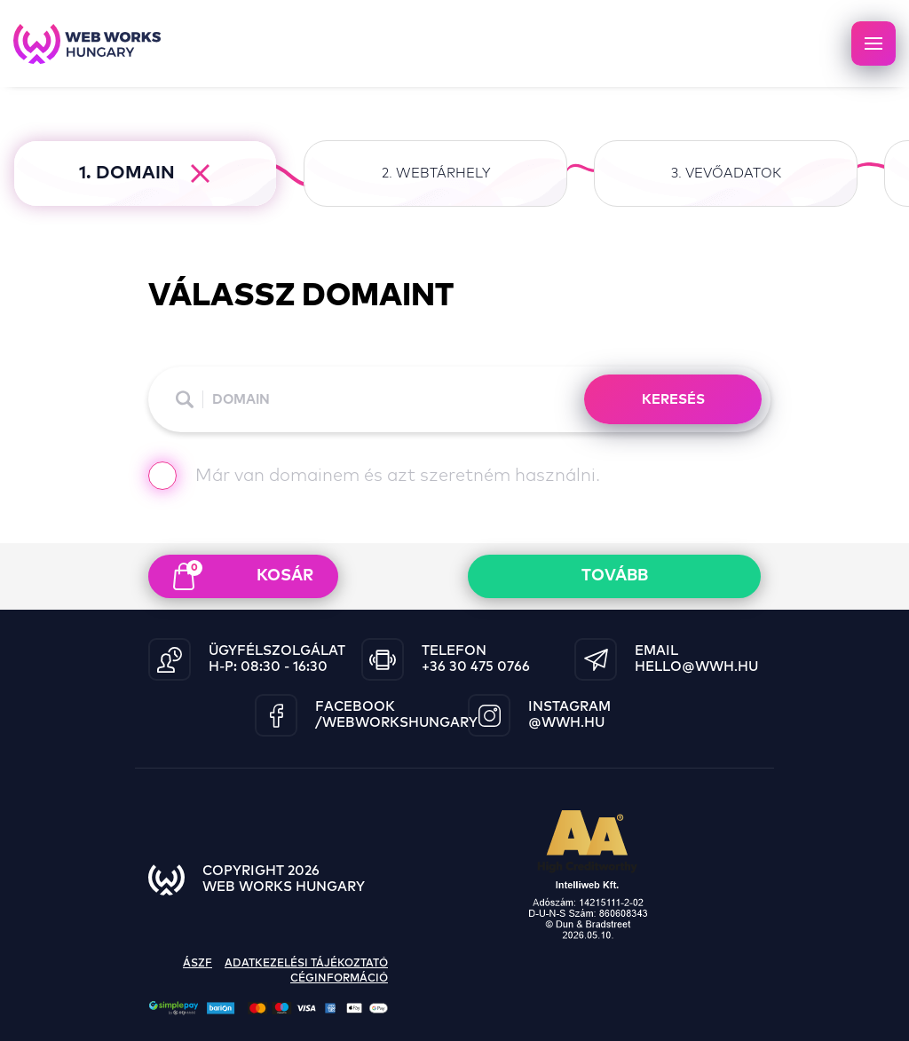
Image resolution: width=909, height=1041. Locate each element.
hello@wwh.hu (696, 667)
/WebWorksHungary (396, 722)
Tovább (614, 576)
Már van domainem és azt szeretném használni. (374, 478)
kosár (243, 575)
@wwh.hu (566, 722)
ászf (197, 963)
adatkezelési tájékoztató (306, 963)
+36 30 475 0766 (476, 667)
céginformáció (339, 979)
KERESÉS (673, 399)
